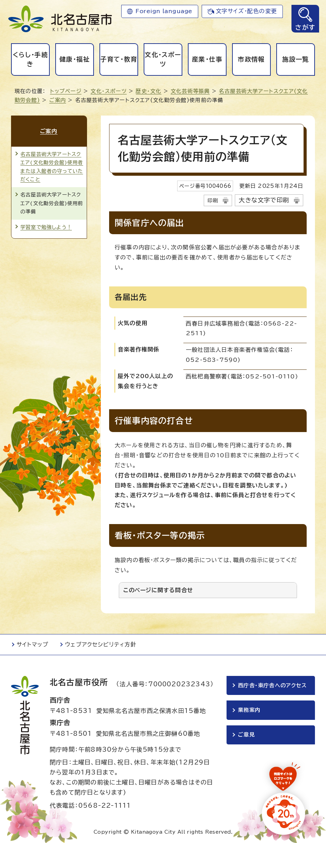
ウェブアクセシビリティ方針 (100, 644)
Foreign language (163, 11)
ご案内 (57, 100)
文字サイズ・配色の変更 (246, 11)
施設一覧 (295, 59)
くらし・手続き (30, 59)
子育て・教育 (118, 59)
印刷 (213, 200)
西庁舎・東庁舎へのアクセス (272, 685)
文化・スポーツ (163, 59)
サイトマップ (32, 644)
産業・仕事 (207, 59)
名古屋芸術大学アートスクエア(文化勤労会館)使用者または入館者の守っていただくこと (51, 166)
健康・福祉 (74, 59)
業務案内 (249, 710)
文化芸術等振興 (190, 91)
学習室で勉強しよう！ (46, 226)
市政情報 (251, 59)
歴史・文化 (148, 91)
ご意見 (246, 735)
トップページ (66, 91)
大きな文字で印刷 (264, 200)
